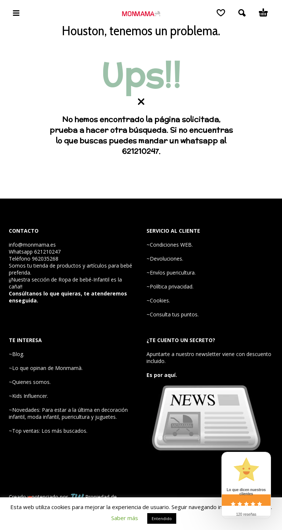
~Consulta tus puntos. (173, 314)
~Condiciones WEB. (170, 244)
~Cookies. (158, 300)
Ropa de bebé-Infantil (83, 279)
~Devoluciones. (165, 258)
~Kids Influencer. (28, 395)
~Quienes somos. (30, 381)
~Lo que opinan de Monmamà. (46, 367)
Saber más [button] (124, 518)
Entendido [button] (162, 518)
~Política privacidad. (170, 286)
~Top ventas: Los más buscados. (48, 430)
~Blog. (16, 354)
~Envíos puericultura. (171, 272)
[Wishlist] (221, 13)
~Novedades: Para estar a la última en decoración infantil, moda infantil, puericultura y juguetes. (68, 413)
